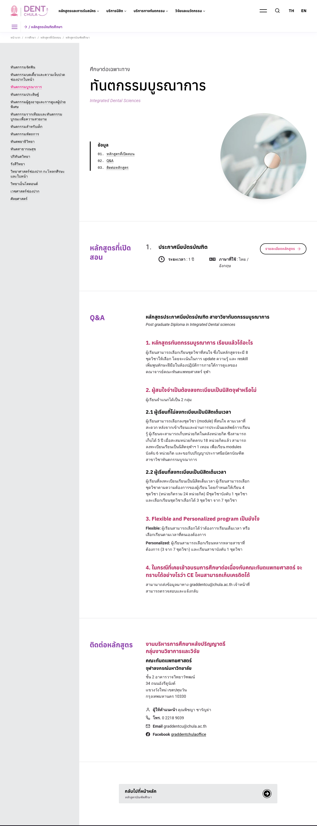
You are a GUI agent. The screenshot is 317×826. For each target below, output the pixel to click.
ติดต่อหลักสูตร (118, 168)
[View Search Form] (277, 10)
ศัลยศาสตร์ (19, 199)
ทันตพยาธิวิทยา (23, 142)
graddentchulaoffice (188, 734)
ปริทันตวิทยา (20, 156)
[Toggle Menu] (16, 27)
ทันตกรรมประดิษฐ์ (25, 94)
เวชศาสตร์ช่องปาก (25, 191)
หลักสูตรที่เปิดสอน (121, 154)
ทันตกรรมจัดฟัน (23, 67)
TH (291, 10)
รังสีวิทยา (18, 164)
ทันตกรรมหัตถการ (25, 134)
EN (303, 10)
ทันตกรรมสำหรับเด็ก (26, 127)
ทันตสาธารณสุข (23, 149)
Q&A (110, 161)
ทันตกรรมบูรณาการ (26, 87)
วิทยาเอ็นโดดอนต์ (24, 184)
